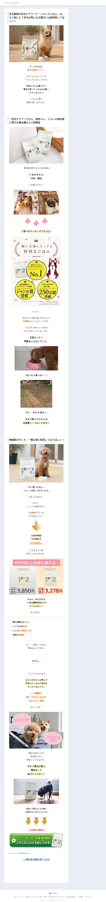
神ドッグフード (19, 896)
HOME (53, 893)
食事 (40, 896)
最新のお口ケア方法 (31, 896)
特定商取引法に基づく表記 (56, 896)
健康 (44, 896)
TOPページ (88, 896)
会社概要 (80, 896)
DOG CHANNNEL (13, 2)
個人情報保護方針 (71, 896)
